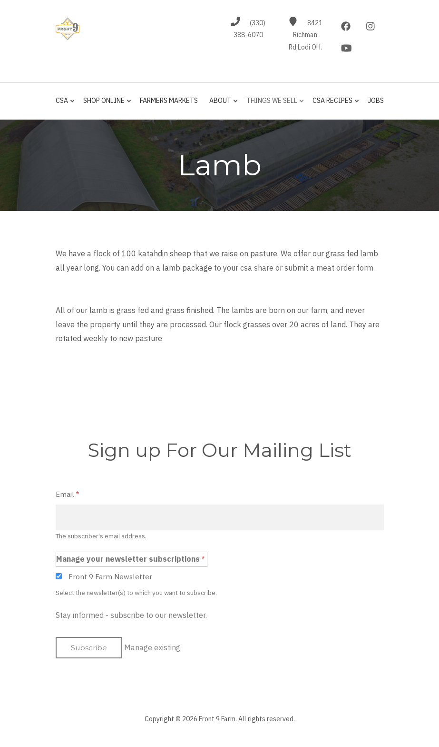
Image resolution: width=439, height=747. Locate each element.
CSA (66, 104)
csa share (256, 268)
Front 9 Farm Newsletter (110, 576)
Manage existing (152, 647)
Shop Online (105, 104)
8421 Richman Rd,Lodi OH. (305, 35)
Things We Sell (273, 104)
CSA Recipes (334, 104)
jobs (376, 100)
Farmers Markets (169, 100)
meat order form (344, 268)
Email (65, 494)
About (221, 104)
